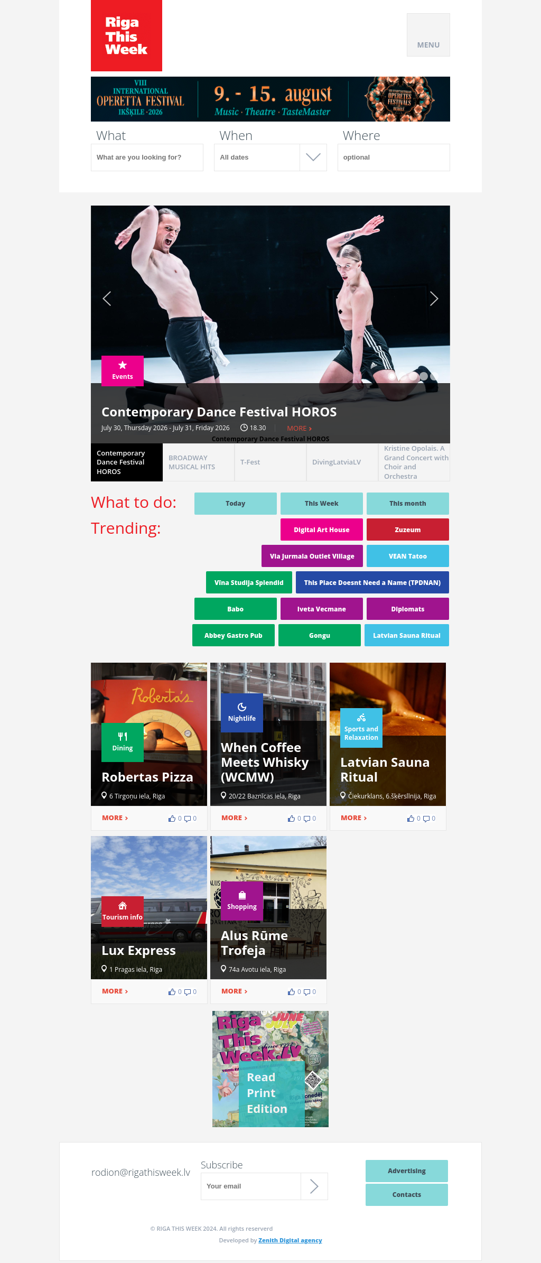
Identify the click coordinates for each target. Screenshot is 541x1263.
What (111, 135)
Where (361, 135)
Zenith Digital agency (290, 1240)
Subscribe (222, 1164)
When (236, 135)
